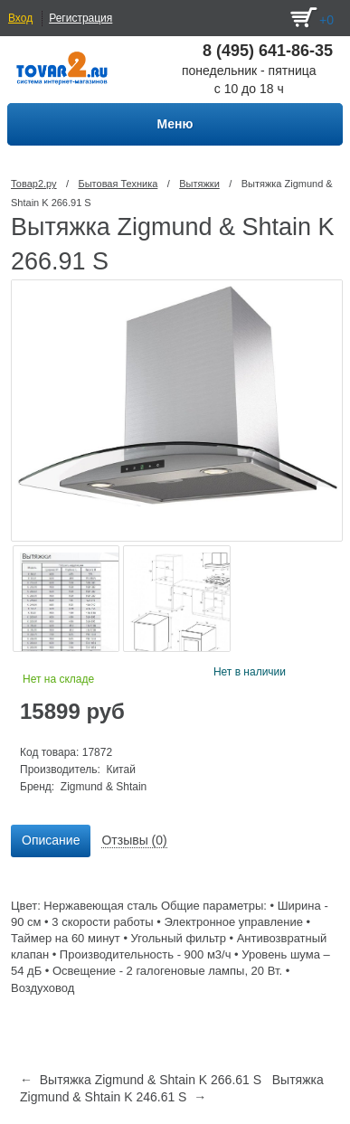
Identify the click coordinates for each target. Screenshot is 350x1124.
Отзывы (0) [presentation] (133, 840)
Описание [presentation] (51, 840)
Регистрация (80, 18)
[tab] (50, 841)
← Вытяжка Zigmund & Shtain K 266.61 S (140, 1079)
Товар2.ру (34, 183)
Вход (20, 18)
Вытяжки (199, 183)
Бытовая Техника (117, 183)
